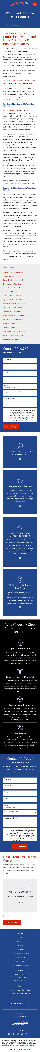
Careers (20, 945)
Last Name (7, 366)
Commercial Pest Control (20, 953)
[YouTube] (22, 1034)
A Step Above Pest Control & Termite (22, 80)
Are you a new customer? (12, 392)
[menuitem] (20, 272)
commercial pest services (15, 251)
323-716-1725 (20, 1016)
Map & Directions (20, 980)
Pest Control (20, 949)
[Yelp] (27, 1034)
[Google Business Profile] (9, 1034)
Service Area (20, 957)
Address (6, 385)
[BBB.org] (31, 1034)
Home (20, 937)
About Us (20, 941)
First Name (7, 359)
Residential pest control (11, 110)
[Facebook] (13, 1034)
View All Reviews (11, 923)
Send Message (11, 427)
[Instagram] (18, 1034)
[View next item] (8, 916)
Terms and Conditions (20, 965)
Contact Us (20, 961)
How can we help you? (11, 398)
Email (5, 379)
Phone (6, 372)
